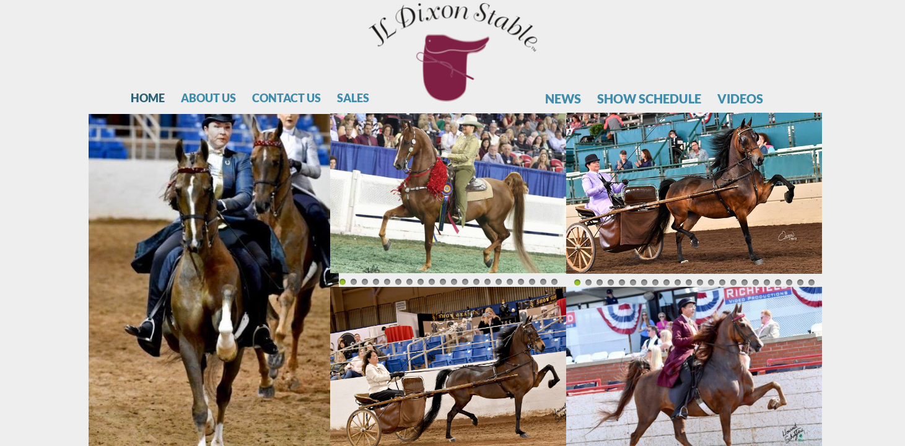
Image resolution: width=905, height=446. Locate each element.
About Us (208, 98)
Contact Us (286, 98)
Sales (353, 98)
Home (148, 98)
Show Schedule (649, 98)
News (563, 98)
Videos (740, 98)
